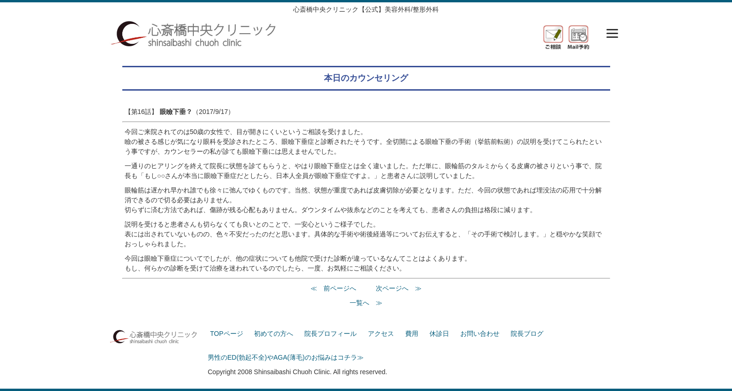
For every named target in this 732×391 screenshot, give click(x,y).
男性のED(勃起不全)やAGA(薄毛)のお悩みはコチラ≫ (286, 357)
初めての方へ (273, 333)
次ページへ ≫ (399, 288)
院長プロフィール (330, 333)
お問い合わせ (480, 333)
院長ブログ (527, 333)
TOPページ (226, 333)
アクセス (381, 333)
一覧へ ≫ (366, 302)
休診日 (439, 333)
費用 (411, 333)
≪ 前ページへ (333, 288)
